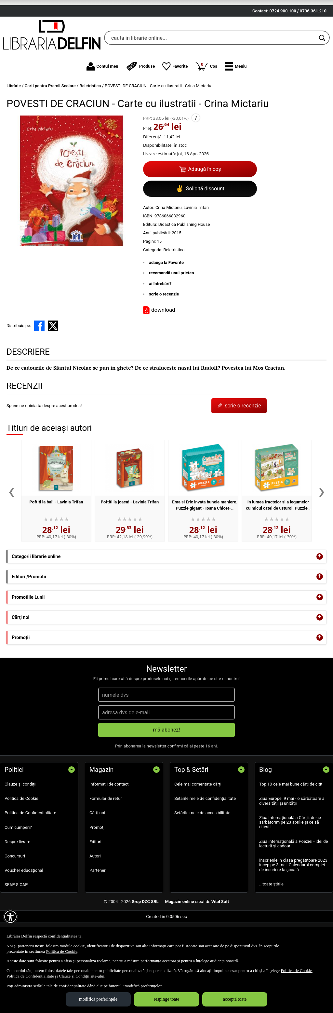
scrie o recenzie (164, 332)
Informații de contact (109, 822)
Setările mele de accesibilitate (202, 850)
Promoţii (97, 865)
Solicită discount (200, 226)
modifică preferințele (98, 999)
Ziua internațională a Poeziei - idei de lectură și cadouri (293, 881)
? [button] (195, 155)
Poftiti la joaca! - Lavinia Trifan (130, 539)
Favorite (175, 104)
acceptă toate (235, 999)
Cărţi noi (97, 850)
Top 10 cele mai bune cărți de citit (291, 822)
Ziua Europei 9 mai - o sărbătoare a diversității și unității (292, 838)
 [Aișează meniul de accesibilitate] (10, 917)
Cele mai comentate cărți (197, 822)
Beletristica (173, 287)
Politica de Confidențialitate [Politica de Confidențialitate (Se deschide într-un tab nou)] (30, 976)
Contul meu (102, 104)
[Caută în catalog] (322, 76)
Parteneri (98, 908)
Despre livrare (17, 879)
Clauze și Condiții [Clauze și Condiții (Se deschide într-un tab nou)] (74, 976)
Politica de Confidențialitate (30, 850)
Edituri (95, 879)
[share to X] (53, 363)
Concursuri (15, 894)
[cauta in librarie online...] (209, 76)
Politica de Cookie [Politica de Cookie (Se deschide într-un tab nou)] (61, 951)
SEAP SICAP (16, 922)
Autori (95, 894)
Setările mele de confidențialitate (205, 836)
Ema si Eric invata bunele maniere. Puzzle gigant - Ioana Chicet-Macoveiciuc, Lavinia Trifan (204, 546)
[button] (235, 104)
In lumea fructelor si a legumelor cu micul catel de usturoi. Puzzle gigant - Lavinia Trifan (277, 546)
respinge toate (166, 999)
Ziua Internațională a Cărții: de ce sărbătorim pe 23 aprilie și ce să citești (290, 860)
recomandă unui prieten (171, 310)
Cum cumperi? (18, 865)
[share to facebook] (39, 363)
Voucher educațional (24, 908)
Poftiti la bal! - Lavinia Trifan (56, 539)
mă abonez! (166, 768)
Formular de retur (105, 836)
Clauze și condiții (20, 822)
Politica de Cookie (21, 836)
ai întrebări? (160, 321)
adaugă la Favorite (166, 300)
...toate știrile (271, 921)
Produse (140, 104)
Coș (206, 103)
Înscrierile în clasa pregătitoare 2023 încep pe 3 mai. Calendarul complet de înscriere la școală (293, 903)
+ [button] (320, 594)
